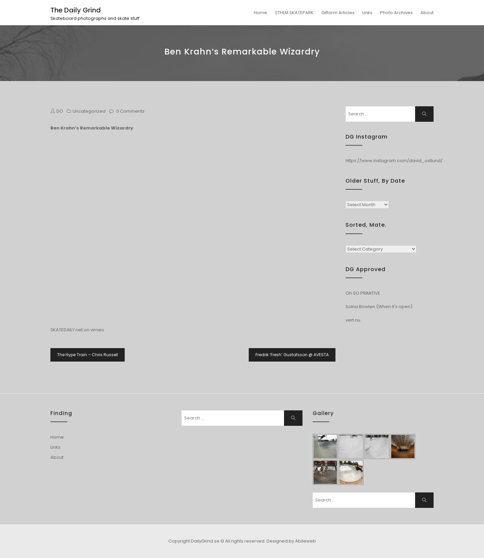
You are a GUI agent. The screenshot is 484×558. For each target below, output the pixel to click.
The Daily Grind (75, 10)
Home (260, 12)
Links (367, 12)
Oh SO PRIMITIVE (363, 293)
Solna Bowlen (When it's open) (379, 306)
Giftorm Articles (338, 12)
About (427, 12)
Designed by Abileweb (291, 541)
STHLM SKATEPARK (294, 12)
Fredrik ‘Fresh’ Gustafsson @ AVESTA (292, 355)
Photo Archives (396, 12)
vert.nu (353, 320)
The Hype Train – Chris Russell (87, 355)
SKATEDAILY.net (66, 330)
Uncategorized (89, 111)
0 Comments (130, 111)
